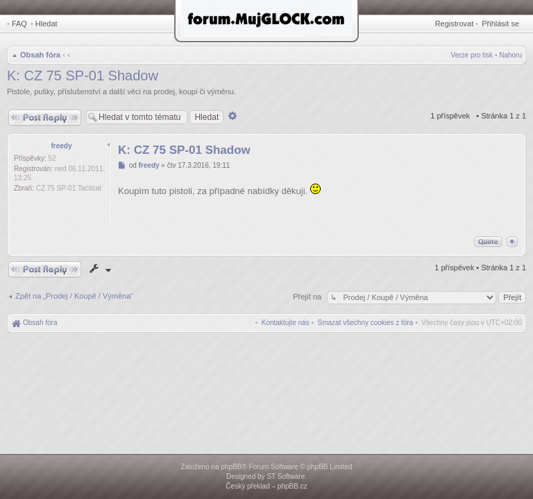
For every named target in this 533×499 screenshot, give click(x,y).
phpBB (231, 467)
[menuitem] (366, 322)
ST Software (285, 476)
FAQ (19, 23)
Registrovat (454, 23)
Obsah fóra (40, 55)
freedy (61, 146)
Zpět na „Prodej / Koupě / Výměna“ (74, 296)
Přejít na (308, 296)
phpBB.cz (292, 486)
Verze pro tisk (472, 55)
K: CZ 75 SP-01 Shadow (82, 75)
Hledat (46, 23)
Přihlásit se (500, 23)
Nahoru (510, 55)
